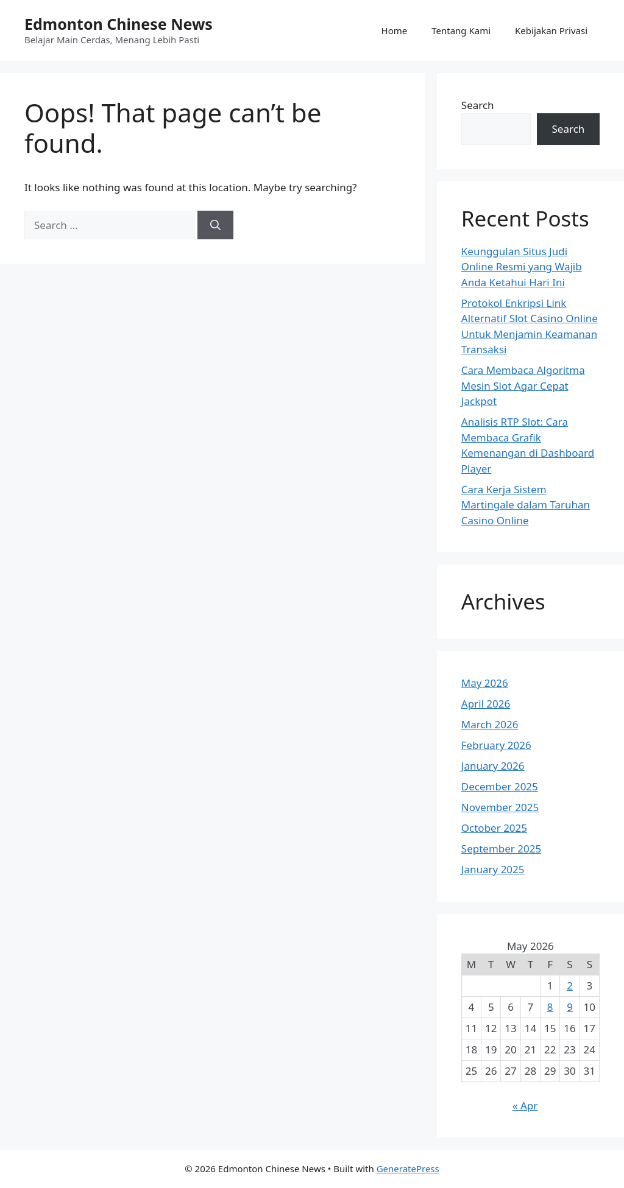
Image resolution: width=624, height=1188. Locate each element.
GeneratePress (408, 1168)
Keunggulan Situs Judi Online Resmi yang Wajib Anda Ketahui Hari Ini (521, 266)
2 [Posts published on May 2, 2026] (570, 986)
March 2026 (490, 724)
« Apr (524, 1105)
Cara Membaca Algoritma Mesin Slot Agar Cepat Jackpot (523, 385)
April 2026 (485, 704)
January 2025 (493, 869)
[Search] (215, 225)
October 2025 (494, 828)
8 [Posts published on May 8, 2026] (550, 1007)
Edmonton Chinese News (118, 23)
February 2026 (496, 745)
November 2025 (500, 807)
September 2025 (501, 849)
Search (477, 105)
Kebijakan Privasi (551, 30)
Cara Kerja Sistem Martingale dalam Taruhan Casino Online (525, 504)
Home (394, 30)
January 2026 (493, 766)
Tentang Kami (461, 30)
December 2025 (499, 786)
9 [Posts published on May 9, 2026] (570, 1007)
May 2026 (484, 683)
